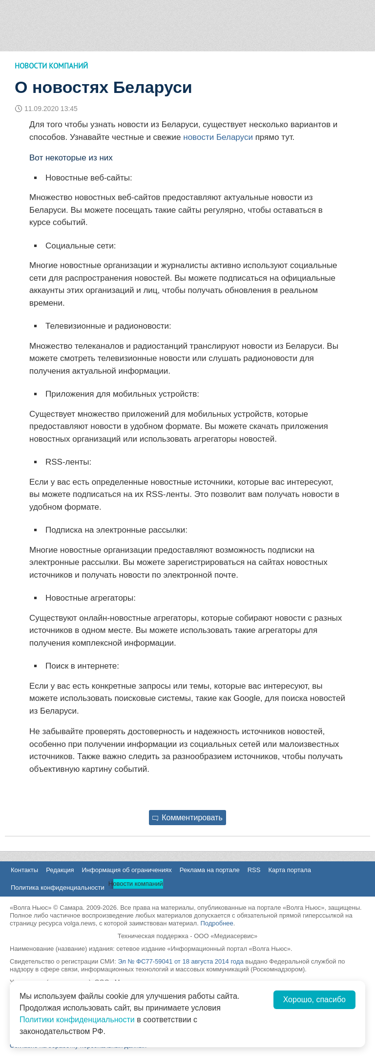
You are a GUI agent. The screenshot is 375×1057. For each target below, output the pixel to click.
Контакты (24, 870)
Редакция (60, 870)
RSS (254, 870)
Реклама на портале (210, 870)
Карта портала (289, 870)
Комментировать (187, 817)
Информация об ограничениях (126, 870)
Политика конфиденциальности (57, 887)
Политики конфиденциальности (77, 1019)
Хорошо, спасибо (314, 999)
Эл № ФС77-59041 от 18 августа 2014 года (180, 961)
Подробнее (216, 923)
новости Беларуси (218, 137)
